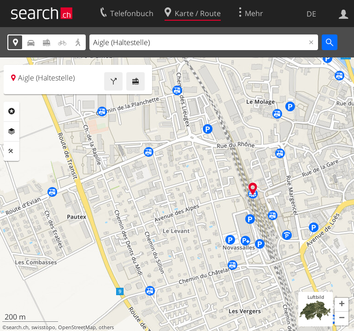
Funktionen (11, 151)
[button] (341, 305)
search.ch (17, 327)
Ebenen (11, 131)
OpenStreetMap (77, 327)
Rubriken (11, 111)
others (106, 327)
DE (311, 14)
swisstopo (43, 327)
